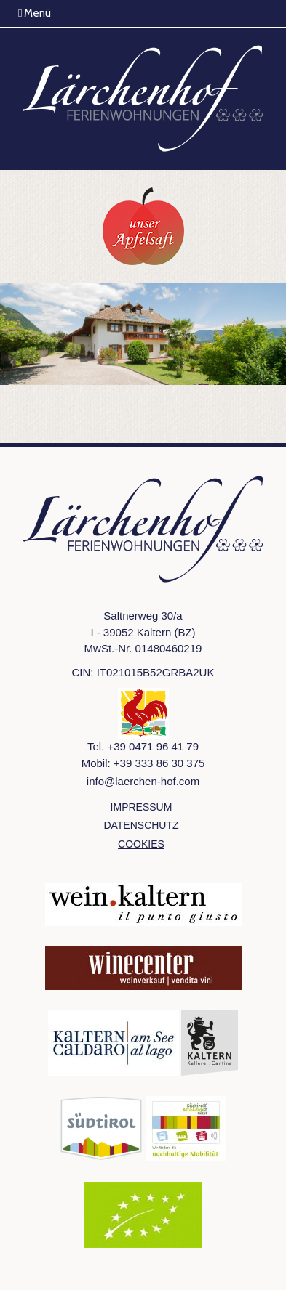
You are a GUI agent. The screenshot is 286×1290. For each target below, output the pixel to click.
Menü (34, 13)
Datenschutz (140, 825)
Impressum (141, 807)
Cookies (141, 844)
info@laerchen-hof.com (143, 781)
